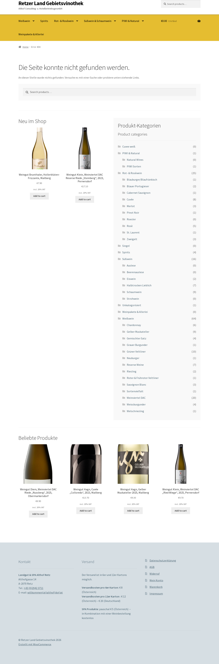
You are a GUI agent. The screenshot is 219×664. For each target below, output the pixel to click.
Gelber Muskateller (138, 331)
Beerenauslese (135, 272)
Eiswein (131, 278)
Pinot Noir (133, 212)
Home (26, 46)
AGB (152, 567)
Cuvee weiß (128, 146)
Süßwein (127, 259)
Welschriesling (135, 411)
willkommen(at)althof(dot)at (45, 592)
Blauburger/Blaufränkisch (142, 179)
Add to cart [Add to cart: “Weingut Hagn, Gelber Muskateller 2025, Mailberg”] (133, 510)
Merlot (131, 206)
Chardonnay (134, 325)
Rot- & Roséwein (64, 21)
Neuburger (133, 358)
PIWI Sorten (134, 166)
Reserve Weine (135, 364)
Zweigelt (132, 239)
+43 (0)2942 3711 (33, 588)
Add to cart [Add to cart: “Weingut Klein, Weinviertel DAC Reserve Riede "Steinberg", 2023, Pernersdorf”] (85, 199)
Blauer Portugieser (138, 186)
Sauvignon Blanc (136, 384)
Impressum (156, 593)
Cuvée (130, 199)
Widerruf (155, 573)
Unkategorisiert (131, 305)
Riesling (131, 371)
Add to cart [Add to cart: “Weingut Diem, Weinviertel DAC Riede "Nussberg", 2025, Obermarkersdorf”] (38, 513)
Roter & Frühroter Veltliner (143, 378)
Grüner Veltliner (136, 351)
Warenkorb (156, 587)
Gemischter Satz (136, 338)
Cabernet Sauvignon (138, 192)
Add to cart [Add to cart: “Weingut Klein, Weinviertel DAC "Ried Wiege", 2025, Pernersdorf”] (181, 510)
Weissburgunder (136, 404)
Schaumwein (134, 292)
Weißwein (24, 21)
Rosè (130, 226)
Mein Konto (156, 580)
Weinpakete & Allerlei (31, 34)
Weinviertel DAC (136, 397)
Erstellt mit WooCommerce (34, 644)
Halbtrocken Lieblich (139, 285)
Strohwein (133, 298)
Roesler (131, 219)
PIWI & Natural (130, 21)
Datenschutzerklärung (163, 560)
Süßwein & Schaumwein (97, 21)
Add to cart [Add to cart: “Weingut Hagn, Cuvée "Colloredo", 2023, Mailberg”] (86, 510)
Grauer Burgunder (137, 345)
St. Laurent (133, 232)
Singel (126, 245)
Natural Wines (135, 159)
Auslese (131, 265)
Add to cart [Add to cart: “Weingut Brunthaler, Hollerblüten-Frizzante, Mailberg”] (39, 195)
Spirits (44, 21)
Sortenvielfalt (135, 391)
